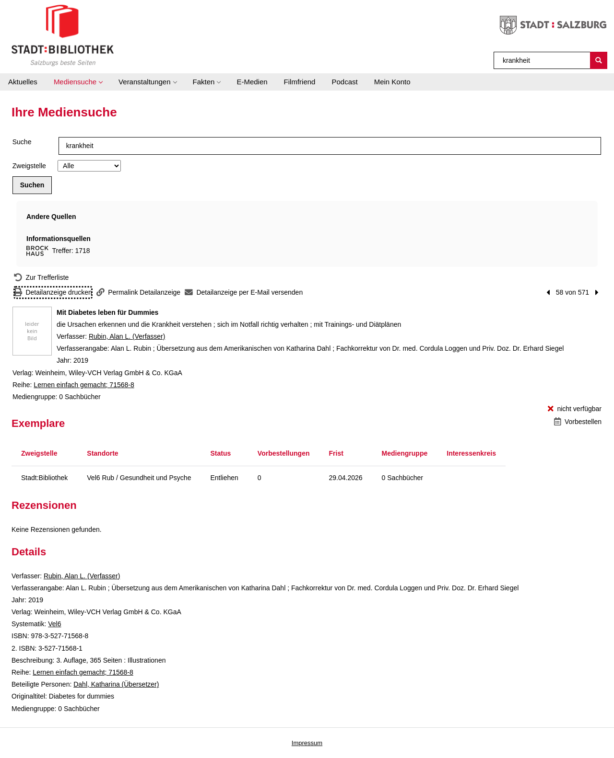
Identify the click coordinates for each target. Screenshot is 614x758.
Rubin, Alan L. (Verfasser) (127, 336)
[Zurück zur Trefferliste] (41, 278)
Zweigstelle (29, 166)
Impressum (307, 743)
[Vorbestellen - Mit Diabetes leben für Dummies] (578, 422)
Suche (22, 142)
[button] (78, 82)
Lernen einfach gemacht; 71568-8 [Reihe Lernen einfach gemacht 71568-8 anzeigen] (84, 385)
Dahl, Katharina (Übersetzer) (116, 684)
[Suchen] (598, 60)
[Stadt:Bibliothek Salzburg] (63, 35)
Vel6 (54, 624)
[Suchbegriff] (542, 60)
